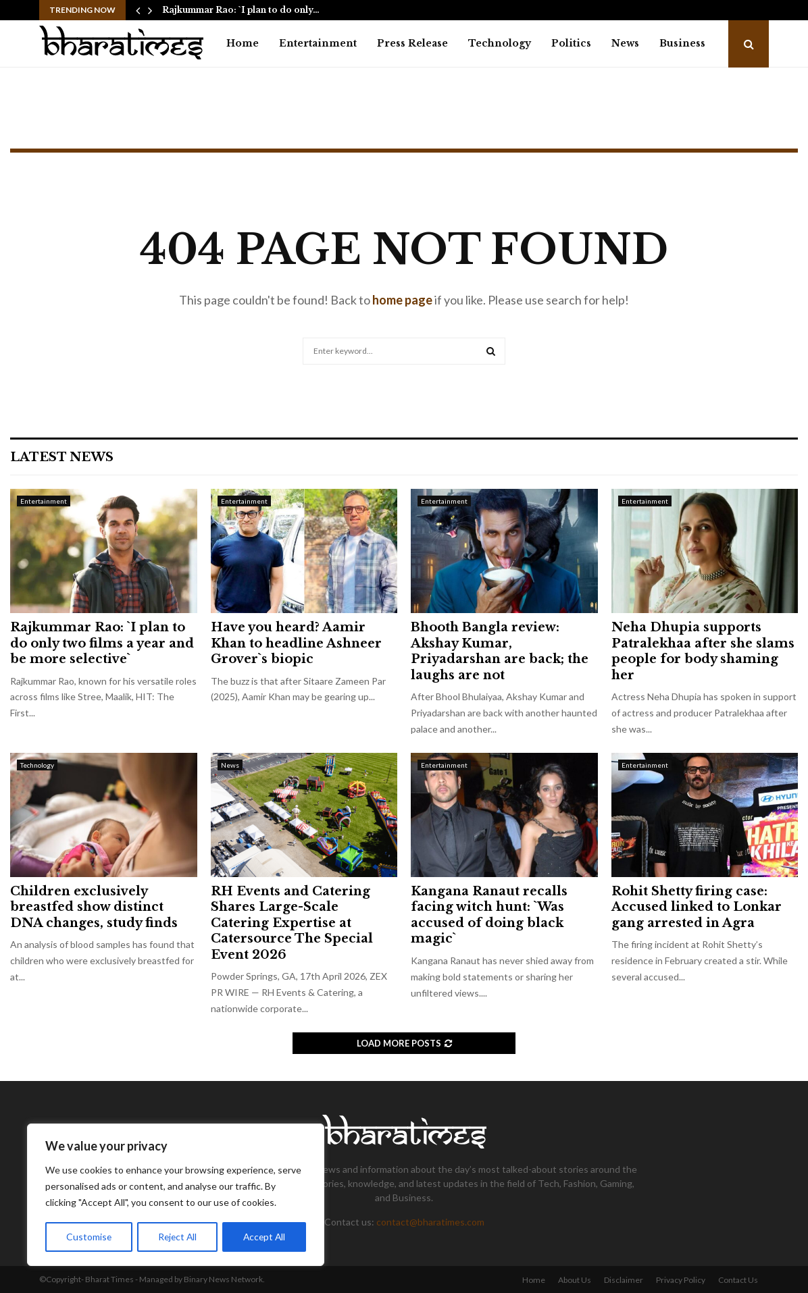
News (625, 43)
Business (682, 43)
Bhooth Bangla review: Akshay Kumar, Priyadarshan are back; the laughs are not (499, 651)
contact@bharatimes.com (430, 1222)
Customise (88, 1236)
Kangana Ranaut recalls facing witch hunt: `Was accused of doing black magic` (489, 915)
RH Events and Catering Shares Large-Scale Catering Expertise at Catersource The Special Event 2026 (292, 923)
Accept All (264, 1236)
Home (242, 43)
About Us (574, 1280)
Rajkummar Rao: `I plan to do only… (241, 10)
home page (402, 299)
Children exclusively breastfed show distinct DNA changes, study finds (94, 907)
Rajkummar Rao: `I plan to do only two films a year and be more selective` (102, 643)
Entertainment (318, 43)
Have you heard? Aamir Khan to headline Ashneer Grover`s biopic (296, 643)
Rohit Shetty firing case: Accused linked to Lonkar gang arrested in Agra (696, 907)
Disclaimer (623, 1280)
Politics (571, 43)
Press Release (412, 43)
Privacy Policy (680, 1280)
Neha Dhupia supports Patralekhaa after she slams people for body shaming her (702, 651)
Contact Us (738, 1280)
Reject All (177, 1236)
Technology (499, 43)
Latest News (61, 457)
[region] (175, 1195)
